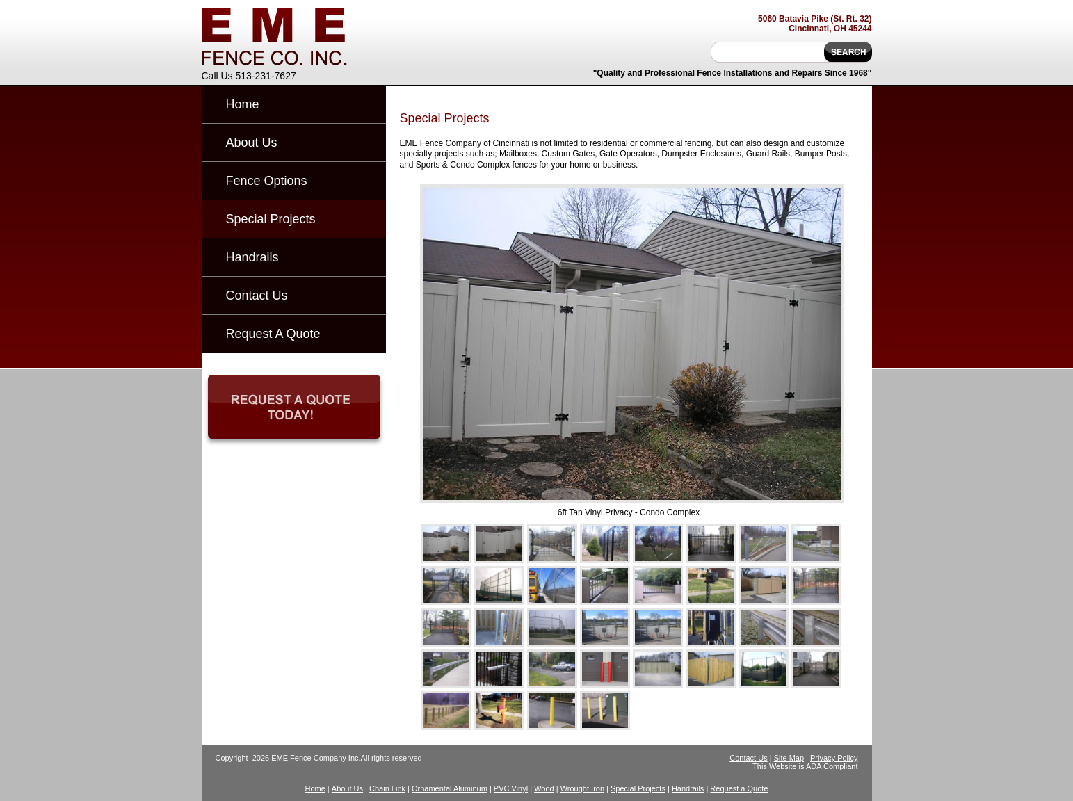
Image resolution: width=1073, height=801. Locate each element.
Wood (544, 788)
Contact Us (257, 295)
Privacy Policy (833, 758)
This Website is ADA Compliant (804, 766)
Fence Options (266, 181)
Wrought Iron (582, 788)
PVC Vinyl (511, 788)
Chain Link (387, 788)
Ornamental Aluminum (449, 788)
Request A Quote (273, 334)
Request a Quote (739, 788)
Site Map (789, 758)
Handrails (252, 257)
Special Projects (271, 219)
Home (242, 104)
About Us (251, 142)
